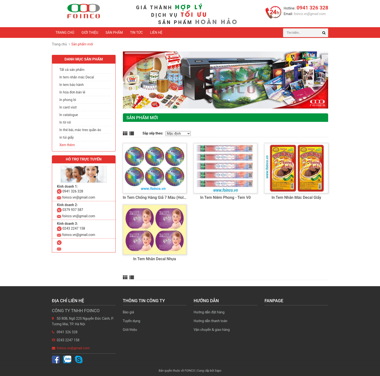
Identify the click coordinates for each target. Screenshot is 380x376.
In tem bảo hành (71, 85)
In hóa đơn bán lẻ (72, 92)
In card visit (68, 107)
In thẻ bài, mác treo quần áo (80, 130)
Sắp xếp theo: (152, 133)
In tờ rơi (65, 122)
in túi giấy (66, 137)
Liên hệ (156, 32)
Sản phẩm (114, 32)
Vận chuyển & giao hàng (212, 330)
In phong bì (67, 100)
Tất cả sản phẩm (71, 70)
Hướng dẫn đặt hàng (209, 312)
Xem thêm (67, 145)
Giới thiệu (89, 32)
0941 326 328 (311, 8)
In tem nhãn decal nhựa (154, 259)
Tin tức (136, 32)
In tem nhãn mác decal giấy (296, 197)
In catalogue (68, 115)
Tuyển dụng (131, 321)
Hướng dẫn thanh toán (210, 321)
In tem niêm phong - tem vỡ (225, 197)
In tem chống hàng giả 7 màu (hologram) (159, 197)
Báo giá (128, 312)
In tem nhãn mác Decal (76, 77)
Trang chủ (64, 32)
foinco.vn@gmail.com (309, 14)
